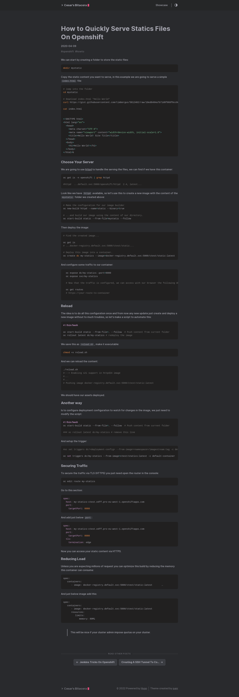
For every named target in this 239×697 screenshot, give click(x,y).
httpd (88, 169)
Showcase (162, 5)
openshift (68, 51)
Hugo (144, 688)
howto (80, 51)
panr (175, 688)
